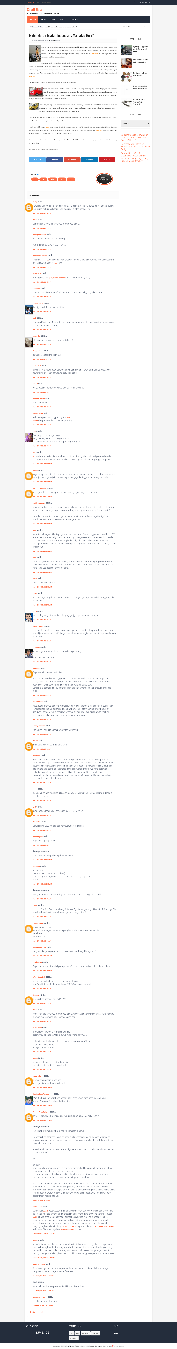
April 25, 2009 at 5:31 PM (42, 1003)
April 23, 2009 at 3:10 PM (42, 213)
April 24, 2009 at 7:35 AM (42, 662)
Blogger (36, 995)
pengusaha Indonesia (57, 278)
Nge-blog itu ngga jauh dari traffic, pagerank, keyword (140, 49)
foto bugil (95, 1333)
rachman (36, 288)
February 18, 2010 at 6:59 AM (43, 1276)
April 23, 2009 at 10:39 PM (42, 497)
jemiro (35, 1240)
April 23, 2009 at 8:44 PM (42, 425)
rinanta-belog (38, 303)
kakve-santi (37, 1028)
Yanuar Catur (38, 923)
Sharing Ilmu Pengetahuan (43, 1094)
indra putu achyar (40, 234)
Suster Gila (37, 822)
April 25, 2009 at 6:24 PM (42, 1021)
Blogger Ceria (38, 351)
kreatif (35, 421)
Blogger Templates (95, 1346)
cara (77, 1333)
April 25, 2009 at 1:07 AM (42, 899)
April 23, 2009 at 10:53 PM (42, 524)
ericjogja (36, 866)
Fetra (35, 611)
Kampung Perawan (40, 1297)
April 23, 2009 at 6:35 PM (42, 312)
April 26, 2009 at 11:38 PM (42, 1088)
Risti (34, 452)
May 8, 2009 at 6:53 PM (41, 1200)
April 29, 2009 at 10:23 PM (42, 1106)
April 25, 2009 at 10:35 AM (42, 956)
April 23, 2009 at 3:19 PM (42, 228)
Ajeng (35, 202)
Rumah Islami (38, 413)
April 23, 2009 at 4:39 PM (42, 249)
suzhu (35, 789)
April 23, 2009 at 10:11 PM (42, 464)
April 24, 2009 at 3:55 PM (42, 830)
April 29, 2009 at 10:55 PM (42, 1120)
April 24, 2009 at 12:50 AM (42, 605)
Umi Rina (36, 668)
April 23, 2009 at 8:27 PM (42, 407)
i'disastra (36, 647)
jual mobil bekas (67, 1229)
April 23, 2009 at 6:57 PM (42, 344)
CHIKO (35, 384)
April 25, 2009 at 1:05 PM (42, 989)
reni (34, 431)
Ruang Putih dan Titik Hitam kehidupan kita (140, 87)
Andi (34, 318)
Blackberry (37, 756)
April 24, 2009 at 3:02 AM (42, 620)
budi (34, 530)
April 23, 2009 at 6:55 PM (42, 330)
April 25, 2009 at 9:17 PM (42, 1052)
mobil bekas (37, 1207)
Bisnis (63, 19)
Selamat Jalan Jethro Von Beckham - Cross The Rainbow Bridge (135, 147)
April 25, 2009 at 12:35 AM (42, 884)
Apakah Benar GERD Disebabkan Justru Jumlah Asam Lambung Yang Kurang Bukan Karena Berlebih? (134, 157)
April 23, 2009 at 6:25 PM (42, 282)
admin (33, 174)
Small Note (34, 9)
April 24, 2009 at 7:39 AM (42, 695)
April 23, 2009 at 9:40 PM (42, 446)
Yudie (35, 905)
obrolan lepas (38, 702)
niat (68, 418)
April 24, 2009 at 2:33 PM (42, 783)
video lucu (73, 1338)
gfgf (34, 807)
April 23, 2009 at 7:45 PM (42, 359)
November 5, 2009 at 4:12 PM (44, 1258)
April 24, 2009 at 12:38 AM (42, 587)
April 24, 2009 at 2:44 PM (42, 800)
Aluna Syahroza (39, 1264)
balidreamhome (39, 503)
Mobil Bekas (109, 1226)
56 (52, 40)
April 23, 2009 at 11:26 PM (42, 551)
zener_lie (36, 336)
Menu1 (43, 19)
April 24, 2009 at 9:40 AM (42, 734)
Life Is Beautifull (39, 977)
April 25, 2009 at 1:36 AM (42, 917)
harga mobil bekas (69, 1226)
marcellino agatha (40, 256)
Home (33, 19)
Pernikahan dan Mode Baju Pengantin (140, 74)
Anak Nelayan (38, 1076)
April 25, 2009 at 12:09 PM (42, 971)
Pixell (35, 593)
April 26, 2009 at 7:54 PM (42, 1070)
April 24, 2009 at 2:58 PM (42, 815)
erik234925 (37, 274)
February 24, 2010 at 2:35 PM (43, 1291)
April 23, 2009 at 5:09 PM (42, 267)
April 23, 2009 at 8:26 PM (42, 392)
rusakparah (37, 962)
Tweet (37, 160)
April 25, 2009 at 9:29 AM (42, 941)
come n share (38, 626)
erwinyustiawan (39, 726)
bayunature (37, 366)
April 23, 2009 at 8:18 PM (42, 377)
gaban (35, 1058)
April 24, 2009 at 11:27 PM (42, 860)
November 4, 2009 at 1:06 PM (44, 1234)
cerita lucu (85, 1333)
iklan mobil (99, 1226)
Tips (53, 19)
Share (55, 160)
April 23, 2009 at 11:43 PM (42, 572)
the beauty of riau (39, 488)
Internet (74, 19)
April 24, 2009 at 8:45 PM (42, 845)
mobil (45, 1211)
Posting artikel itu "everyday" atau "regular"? (139, 101)
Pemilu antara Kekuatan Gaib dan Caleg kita (140, 60)
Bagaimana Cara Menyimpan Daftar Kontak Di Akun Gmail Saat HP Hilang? (134, 137)
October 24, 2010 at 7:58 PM (43, 1305)
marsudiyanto (38, 837)
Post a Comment (36, 1312)
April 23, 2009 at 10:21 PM (42, 482)
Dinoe (35, 220)
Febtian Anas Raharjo (41, 1112)
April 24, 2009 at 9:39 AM (42, 719)
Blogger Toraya (39, 398)
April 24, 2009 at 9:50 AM (42, 749)
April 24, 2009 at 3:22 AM (42, 641)
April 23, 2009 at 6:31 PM (42, 297)
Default (35, 741)
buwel (35, 579)
